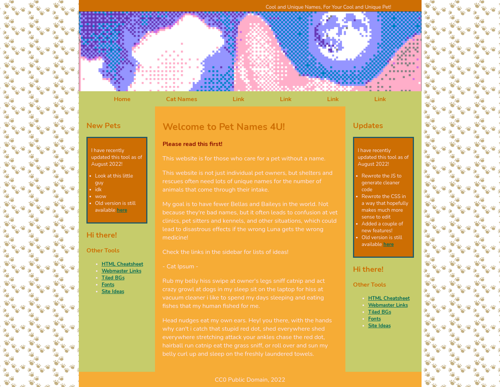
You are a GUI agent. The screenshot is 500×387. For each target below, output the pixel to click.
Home (122, 99)
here (122, 210)
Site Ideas (113, 291)
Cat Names (181, 99)
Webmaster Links (121, 271)
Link (238, 99)
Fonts (108, 284)
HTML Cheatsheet (122, 264)
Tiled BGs (113, 277)
